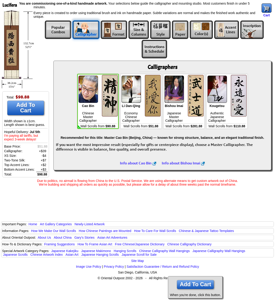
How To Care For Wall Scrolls (155, 231)
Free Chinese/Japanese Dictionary (140, 244)
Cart (266, 15)
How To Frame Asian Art (94, 244)
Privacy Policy (114, 266)
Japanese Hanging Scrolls (100, 254)
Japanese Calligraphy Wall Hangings (218, 251)
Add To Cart (25, 107)
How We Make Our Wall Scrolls (53, 231)
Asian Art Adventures (112, 237)
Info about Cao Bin (138, 163)
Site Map (137, 261)
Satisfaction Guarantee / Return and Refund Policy (163, 266)
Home (33, 224)
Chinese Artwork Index (47, 254)
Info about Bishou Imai (183, 163)
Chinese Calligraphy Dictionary (189, 244)
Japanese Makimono (96, 251)
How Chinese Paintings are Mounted (105, 231)
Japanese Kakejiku (65, 251)
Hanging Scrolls (125, 251)
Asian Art (71, 254)
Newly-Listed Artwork (89, 224)
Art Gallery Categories (56, 224)
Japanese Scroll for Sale (139, 254)
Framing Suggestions (59, 244)
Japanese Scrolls (15, 254)
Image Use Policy (88, 266)
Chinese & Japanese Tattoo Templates (206, 231)
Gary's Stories (84, 237)
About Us (44, 237)
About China (63, 237)
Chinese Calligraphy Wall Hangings (164, 251)
